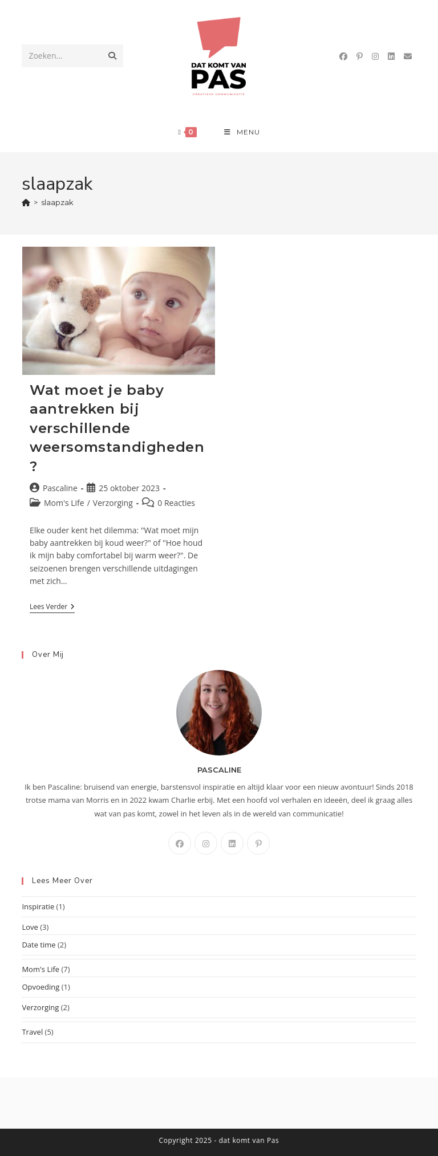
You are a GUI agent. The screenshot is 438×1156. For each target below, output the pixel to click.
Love (30, 927)
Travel (32, 1032)
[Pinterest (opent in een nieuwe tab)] (359, 56)
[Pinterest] (258, 843)
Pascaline (60, 488)
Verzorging (113, 502)
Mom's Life (64, 502)
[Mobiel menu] (242, 132)
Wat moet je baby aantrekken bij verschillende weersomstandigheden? (117, 428)
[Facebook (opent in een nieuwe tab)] (343, 56)
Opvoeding (40, 987)
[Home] (26, 202)
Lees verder (52, 607)
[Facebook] (179, 843)
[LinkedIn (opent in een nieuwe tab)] (391, 56)
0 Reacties (176, 502)
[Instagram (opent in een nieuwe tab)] (375, 56)
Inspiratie (38, 906)
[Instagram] (205, 843)
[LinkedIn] (232, 843)
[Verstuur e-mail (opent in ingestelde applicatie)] (407, 56)
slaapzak (57, 202)
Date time (38, 944)
